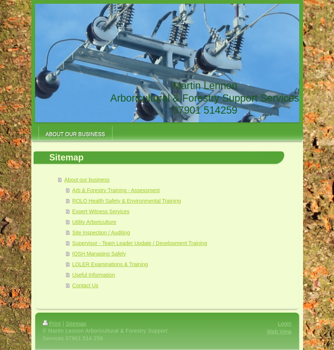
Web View (279, 331)
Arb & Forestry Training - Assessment (116, 190)
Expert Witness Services (100, 211)
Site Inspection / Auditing (101, 233)
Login (284, 324)
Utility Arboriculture (94, 222)
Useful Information (93, 275)
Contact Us (85, 285)
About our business (86, 180)
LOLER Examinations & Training (110, 264)
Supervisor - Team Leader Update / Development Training (139, 243)
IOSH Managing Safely (99, 254)
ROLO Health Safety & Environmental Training (126, 201)
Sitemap (76, 324)
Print (52, 324)
